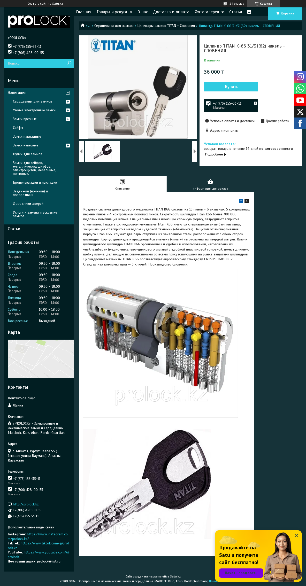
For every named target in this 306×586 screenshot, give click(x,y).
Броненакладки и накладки (35, 182)
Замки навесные (25, 145)
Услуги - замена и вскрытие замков (35, 214)
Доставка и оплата (171, 11)
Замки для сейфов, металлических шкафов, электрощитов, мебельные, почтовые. (34, 168)
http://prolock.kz (26, 504)
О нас (142, 11)
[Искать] (69, 63)
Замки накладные (27, 136)
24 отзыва (237, 3)
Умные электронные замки (34, 110)
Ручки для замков (27, 154)
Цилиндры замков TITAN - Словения (166, 26)
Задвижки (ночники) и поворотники (30, 193)
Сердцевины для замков (114, 26)
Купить (231, 86)
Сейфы (18, 128)
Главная (83, 11)
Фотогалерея (207, 11)
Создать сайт (37, 3)
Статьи (235, 11)
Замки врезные (25, 119)
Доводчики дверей (28, 203)
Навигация (17, 92)
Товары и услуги (111, 11)
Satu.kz (175, 576)
